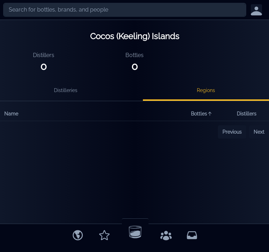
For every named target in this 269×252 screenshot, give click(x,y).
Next (259, 132)
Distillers (246, 114)
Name (11, 114)
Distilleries (65, 90)
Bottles (202, 114)
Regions (206, 90)
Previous (232, 132)
